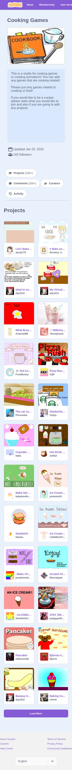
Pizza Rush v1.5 (58, 370)
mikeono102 (22, 659)
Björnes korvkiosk (58, 655)
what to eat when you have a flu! (24, 289)
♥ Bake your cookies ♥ (58, 248)
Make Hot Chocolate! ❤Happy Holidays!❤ (24, 492)
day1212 (20, 293)
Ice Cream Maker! (58, 492)
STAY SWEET (58, 614)
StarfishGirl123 (24, 618)
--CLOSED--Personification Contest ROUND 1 (24, 614)
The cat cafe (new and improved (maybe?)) (24, 411)
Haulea (19, 537)
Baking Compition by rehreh (58, 696)
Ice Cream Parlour (58, 533)
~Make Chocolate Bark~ (24, 574)
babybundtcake (24, 496)
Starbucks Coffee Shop (58, 411)
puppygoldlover (58, 618)
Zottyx (53, 415)
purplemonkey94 (24, 577)
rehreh (53, 699)
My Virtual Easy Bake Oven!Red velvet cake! (58, 289)
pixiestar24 (56, 496)
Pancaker (21, 655)
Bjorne (53, 659)
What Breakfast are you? (24, 330)
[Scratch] (15, 5)
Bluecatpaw (56, 577)
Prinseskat (21, 415)
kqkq (18, 455)
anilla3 (53, 455)
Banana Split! (24, 696)
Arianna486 (22, 333)
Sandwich (22, 533)
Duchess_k (56, 252)
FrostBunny (22, 374)
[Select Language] (36, 761)
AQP (52, 374)
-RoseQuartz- (57, 333)
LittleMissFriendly (58, 537)
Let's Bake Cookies (24, 248)
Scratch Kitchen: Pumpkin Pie (58, 574)
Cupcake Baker (24, 452)
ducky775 (21, 252)
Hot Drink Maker (58, 452)
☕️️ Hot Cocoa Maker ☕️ (24, 370)
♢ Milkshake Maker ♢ (58, 330)
